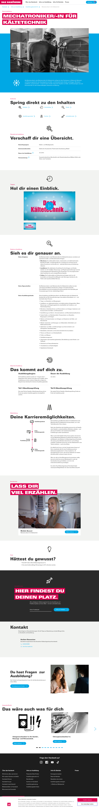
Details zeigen (73, 804)
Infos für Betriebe (56, 770)
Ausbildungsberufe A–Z (32, 776)
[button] (91, 2)
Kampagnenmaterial (56, 774)
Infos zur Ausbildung (45, 2)
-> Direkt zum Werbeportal (57, 784)
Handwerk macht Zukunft (8, 784)
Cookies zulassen (87, 790)
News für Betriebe (55, 776)
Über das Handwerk (31, 2)
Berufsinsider (29, 779)
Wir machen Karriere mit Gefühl (10, 776)
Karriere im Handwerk (32, 781)
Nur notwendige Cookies (87, 794)
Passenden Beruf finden (32, 774)
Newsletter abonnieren (57, 779)
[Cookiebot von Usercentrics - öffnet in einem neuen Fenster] (9, 804)
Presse (67, 2)
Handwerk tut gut (6, 781)
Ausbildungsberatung (32, 784)
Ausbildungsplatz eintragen (58, 781)
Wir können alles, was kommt (10, 774)
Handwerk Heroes (7, 779)
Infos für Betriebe (58, 2)
